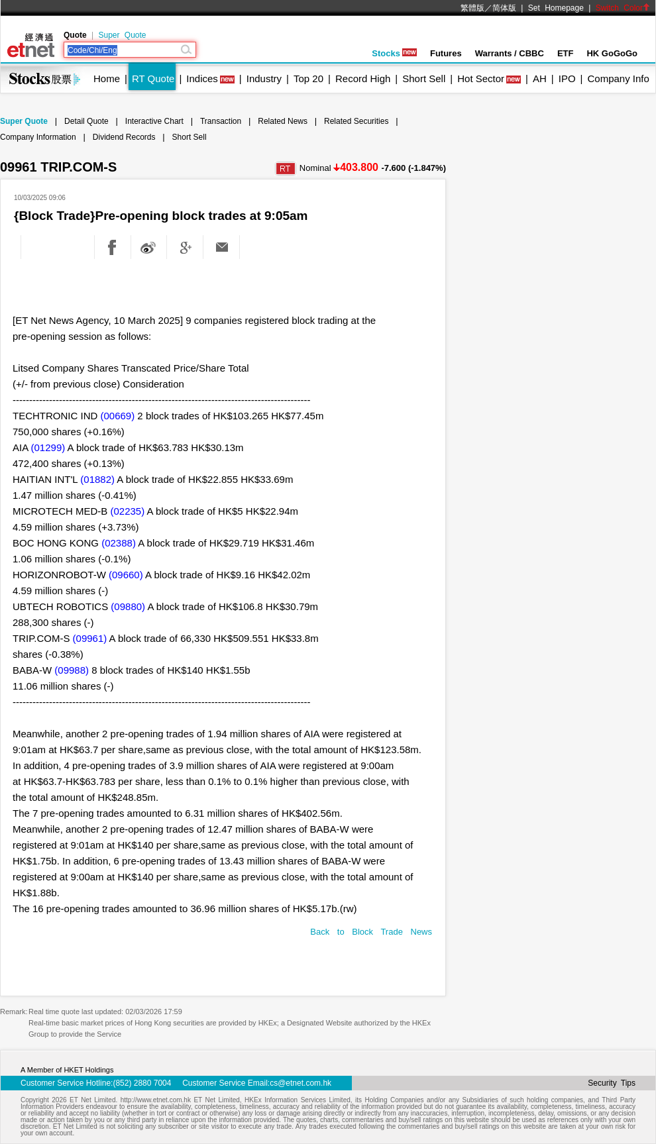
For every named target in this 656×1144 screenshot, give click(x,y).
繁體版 (472, 8)
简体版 (504, 8)
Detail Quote (86, 121)
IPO (567, 78)
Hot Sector (480, 78)
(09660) (126, 574)
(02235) (128, 511)
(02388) (118, 542)
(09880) (128, 606)
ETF (565, 53)
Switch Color (623, 8)
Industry (264, 78)
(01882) (97, 479)
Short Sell (423, 78)
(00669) (118, 415)
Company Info (618, 78)
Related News (282, 121)
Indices (202, 78)
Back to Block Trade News (371, 932)
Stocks (394, 53)
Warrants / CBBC (509, 53)
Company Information (38, 137)
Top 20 (308, 78)
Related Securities (356, 121)
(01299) (48, 447)
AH (540, 78)
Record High (362, 78)
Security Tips (611, 1083)
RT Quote (153, 78)
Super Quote (122, 35)
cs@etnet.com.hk (300, 1083)
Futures (446, 53)
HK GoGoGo (611, 53)
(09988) (71, 670)
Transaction (220, 121)
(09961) (90, 638)
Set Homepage (556, 8)
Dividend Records (124, 137)
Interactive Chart (154, 121)
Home (106, 78)
